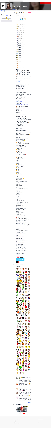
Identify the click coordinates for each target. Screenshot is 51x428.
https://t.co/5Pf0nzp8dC (19, 101)
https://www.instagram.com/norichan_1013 (21, 237)
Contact (15, 421)
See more (30, 402)
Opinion (15, 422)
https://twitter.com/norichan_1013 (20, 236)
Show (1, 11)
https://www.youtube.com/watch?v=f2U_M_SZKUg (21, 240)
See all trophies (18, 81)
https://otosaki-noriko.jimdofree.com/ (20, 242)
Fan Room (4, 11)
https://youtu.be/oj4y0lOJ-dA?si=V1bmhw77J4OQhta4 (22, 104)
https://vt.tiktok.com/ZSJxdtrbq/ (19, 239)
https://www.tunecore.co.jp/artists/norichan (21, 233)
